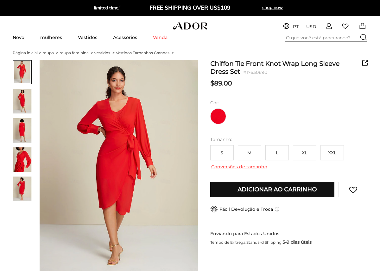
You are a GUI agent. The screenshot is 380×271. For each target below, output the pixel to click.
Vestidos (87, 37)
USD (311, 26)
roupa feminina (76, 53)
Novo (18, 37)
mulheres (51, 37)
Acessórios (125, 37)
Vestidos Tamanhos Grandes (145, 53)
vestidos (104, 53)
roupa (50, 53)
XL (304, 153)
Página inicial (27, 53)
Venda (160, 37)
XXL (332, 153)
